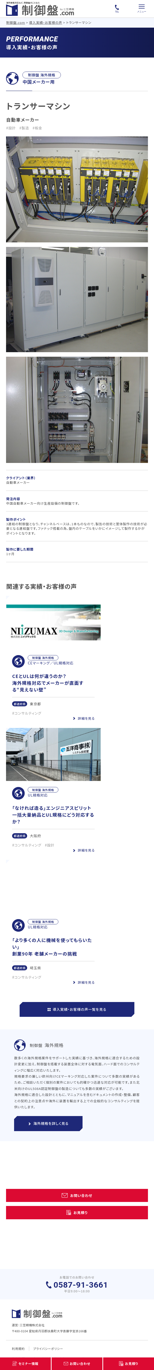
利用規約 (18, 1348)
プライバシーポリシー (48, 1348)
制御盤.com (15, 22)
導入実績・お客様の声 (45, 22)
